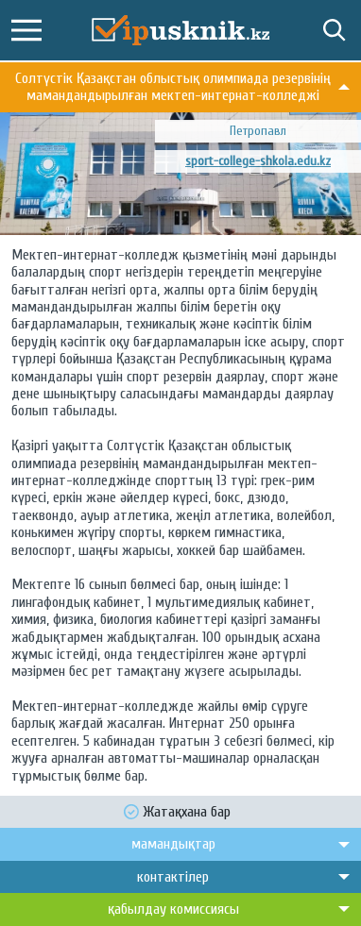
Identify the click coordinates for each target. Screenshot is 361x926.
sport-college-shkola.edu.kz (258, 161)
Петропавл (258, 131)
